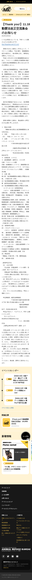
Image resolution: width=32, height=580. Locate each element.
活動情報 (4, 491)
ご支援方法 (19, 515)
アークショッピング (7, 501)
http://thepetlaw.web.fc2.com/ (10, 44)
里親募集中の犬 (6, 525)
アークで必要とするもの (23, 532)
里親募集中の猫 (6, 528)
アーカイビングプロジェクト (9, 508)
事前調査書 (5, 522)
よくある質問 (5, 494)
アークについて (6, 487)
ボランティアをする (21, 535)
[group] (15, 457)
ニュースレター (6, 505)
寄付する (18, 525)
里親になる (5, 515)
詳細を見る (6, 567)
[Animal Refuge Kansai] (6, 8)
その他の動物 (5, 530)
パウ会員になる (20, 518)
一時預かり (19, 537)
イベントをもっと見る (8, 407)
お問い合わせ (5, 498)
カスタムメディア (14, 577)
